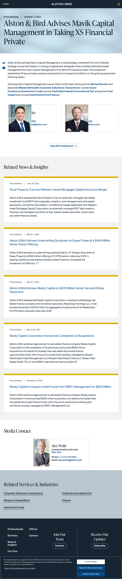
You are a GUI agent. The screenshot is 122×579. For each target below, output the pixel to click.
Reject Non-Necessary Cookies (91, 568)
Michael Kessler (99, 84)
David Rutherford (39, 95)
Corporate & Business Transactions (59, 88)
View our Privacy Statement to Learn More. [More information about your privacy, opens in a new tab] (20, 568)
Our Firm (13, 551)
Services (13, 535)
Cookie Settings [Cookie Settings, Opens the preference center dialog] (91, 562)
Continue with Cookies (90, 574)
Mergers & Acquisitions (17, 500)
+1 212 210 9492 (106, 120)
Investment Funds (32, 91)
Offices (33, 529)
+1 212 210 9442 (67, 457)
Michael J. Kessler (46, 111)
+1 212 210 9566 (50, 120)
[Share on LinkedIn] (3, 63)
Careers (33, 535)
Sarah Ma (57, 91)
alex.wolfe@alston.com (70, 460)
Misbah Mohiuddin (29, 88)
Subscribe (99, 546)
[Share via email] (3, 68)
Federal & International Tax (78, 91)
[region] (61, 567)
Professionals (15, 529)
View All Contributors (62, 146)
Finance (54, 95)
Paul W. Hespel (101, 111)
